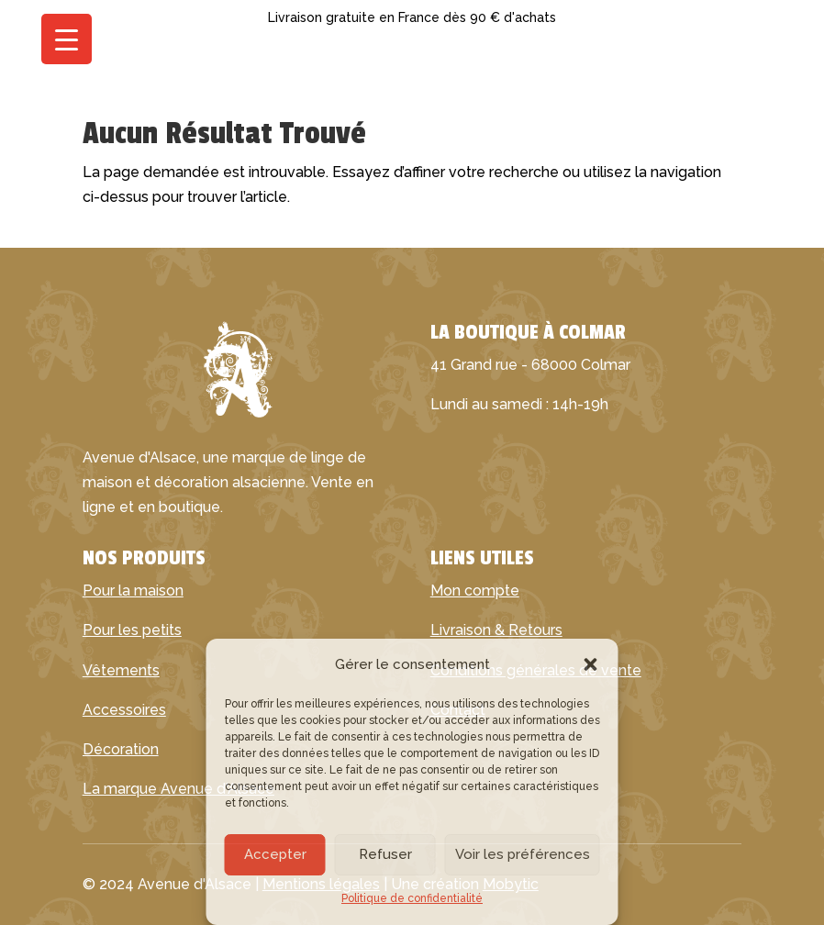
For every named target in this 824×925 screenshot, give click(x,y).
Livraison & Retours (496, 630)
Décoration (121, 749)
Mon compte (474, 590)
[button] (591, 664)
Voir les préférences (522, 854)
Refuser (385, 854)
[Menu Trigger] (66, 39)
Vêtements (121, 670)
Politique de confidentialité (412, 898)
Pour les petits (132, 630)
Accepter (275, 854)
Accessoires (124, 710)
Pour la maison (133, 590)
